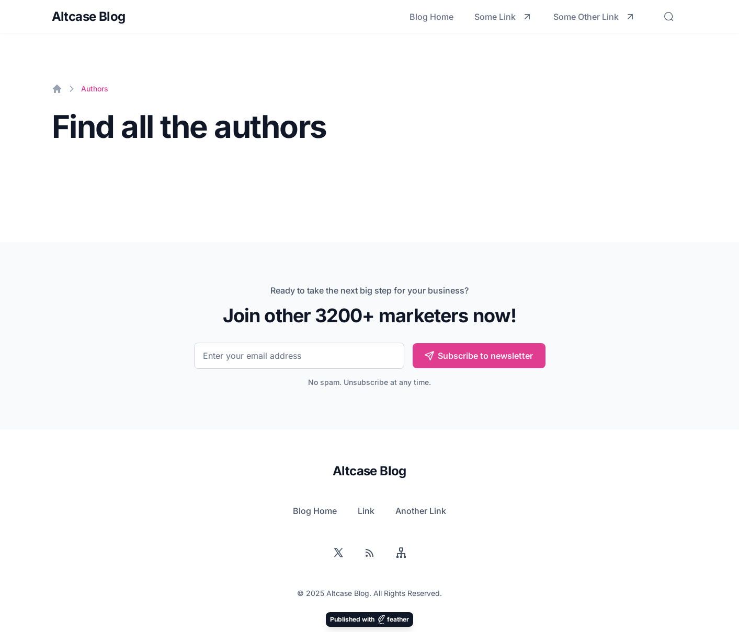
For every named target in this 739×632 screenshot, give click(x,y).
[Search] (668, 16)
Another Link (420, 511)
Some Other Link (594, 16)
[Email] (299, 356)
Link (366, 511)
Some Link (503, 16)
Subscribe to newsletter (478, 355)
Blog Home (431, 16)
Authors (94, 88)
